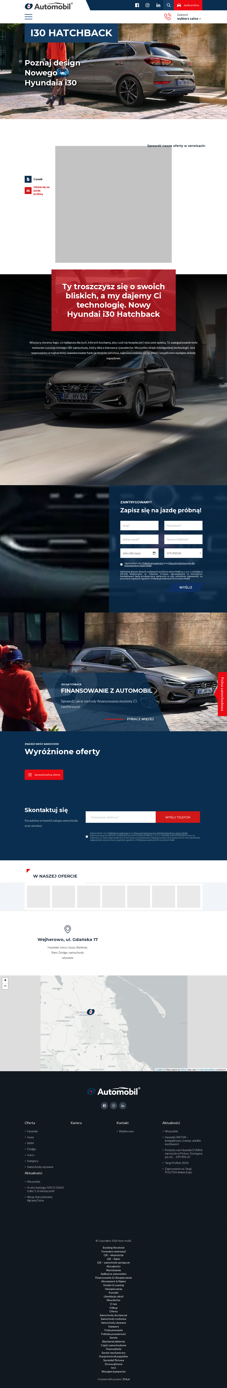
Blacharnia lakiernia (113, 1341)
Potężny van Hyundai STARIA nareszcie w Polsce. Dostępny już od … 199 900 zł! (184, 1153)
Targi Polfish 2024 (177, 1162)
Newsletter (113, 1300)
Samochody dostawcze (113, 1315)
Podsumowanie (113, 1330)
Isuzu (30, 1137)
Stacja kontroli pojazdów (113, 1356)
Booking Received (113, 1247)
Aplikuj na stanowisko (113, 1273)
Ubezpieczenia (113, 1289)
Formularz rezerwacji (114, 1251)
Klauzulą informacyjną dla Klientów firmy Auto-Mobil (160, 833)
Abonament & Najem (113, 1281)
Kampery (32, 1161)
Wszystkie (33, 1181)
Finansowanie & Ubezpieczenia (113, 1277)
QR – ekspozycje (114, 1255)
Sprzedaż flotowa (113, 1360)
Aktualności (113, 1266)
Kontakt (114, 1292)
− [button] (5, 986)
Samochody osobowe (113, 1318)
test (113, 1367)
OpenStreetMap (207, 1070)
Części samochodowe (113, 1345)
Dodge (31, 1149)
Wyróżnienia (113, 1270)
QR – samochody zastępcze (113, 1262)
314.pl (183, 1070)
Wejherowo (126, 1131)
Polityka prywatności (113, 1334)
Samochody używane (40, 1167)
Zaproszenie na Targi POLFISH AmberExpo (178, 1170)
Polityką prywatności (153, 563)
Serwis (114, 1337)
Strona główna (113, 1364)
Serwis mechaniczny (113, 1352)
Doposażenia (113, 1348)
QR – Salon (113, 1258)
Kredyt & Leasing (113, 1285)
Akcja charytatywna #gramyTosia (39, 1198)
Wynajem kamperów (114, 1371)
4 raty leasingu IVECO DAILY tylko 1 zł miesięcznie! (45, 1189)
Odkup (113, 1307)
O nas (113, 1303)
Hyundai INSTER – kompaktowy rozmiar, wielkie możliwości (183, 1140)
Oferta (113, 1311)
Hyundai (32, 1131)
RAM (30, 1143)
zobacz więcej (140, 719)
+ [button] (5, 980)
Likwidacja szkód (113, 1296)
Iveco (30, 1155)
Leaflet (159, 1070)
